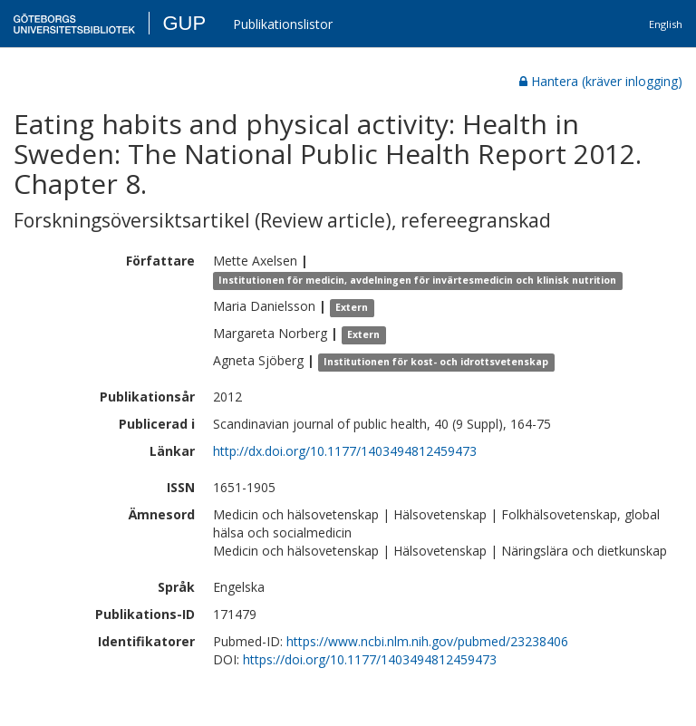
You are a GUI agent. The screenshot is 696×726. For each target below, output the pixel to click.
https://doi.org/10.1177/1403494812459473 (370, 659)
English (665, 24)
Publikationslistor (283, 24)
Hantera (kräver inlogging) (600, 81)
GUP (184, 23)
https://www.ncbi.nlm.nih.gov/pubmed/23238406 (427, 641)
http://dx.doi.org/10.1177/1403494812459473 (345, 451)
